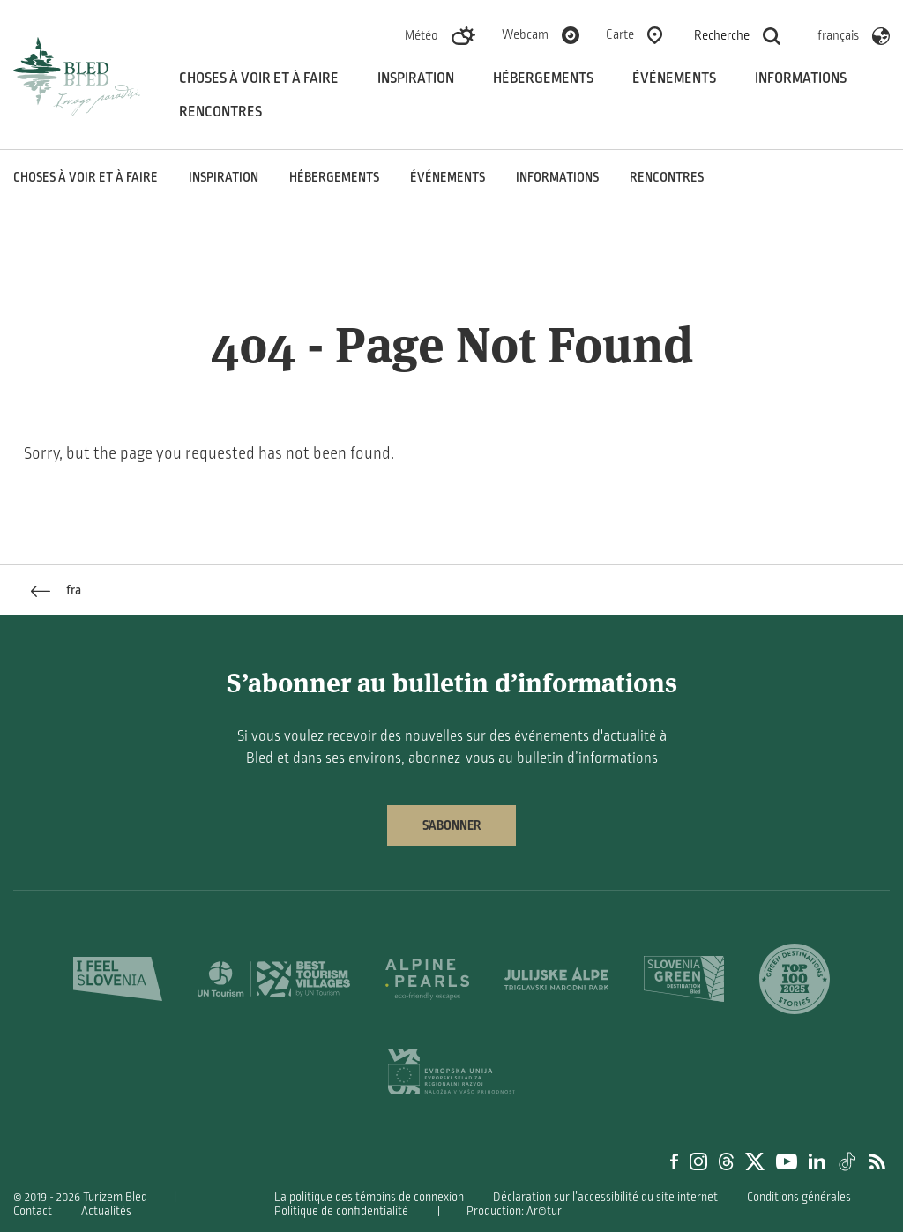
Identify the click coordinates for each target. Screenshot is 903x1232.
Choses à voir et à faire (259, 78)
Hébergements (543, 78)
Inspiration (415, 78)
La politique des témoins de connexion (369, 1197)
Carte (620, 34)
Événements (674, 78)
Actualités (106, 1211)
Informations (801, 78)
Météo (421, 35)
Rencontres (220, 112)
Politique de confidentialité (341, 1211)
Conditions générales (799, 1197)
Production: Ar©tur (514, 1211)
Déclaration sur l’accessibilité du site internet (605, 1197)
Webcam (525, 34)
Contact (32, 1211)
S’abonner (451, 825)
